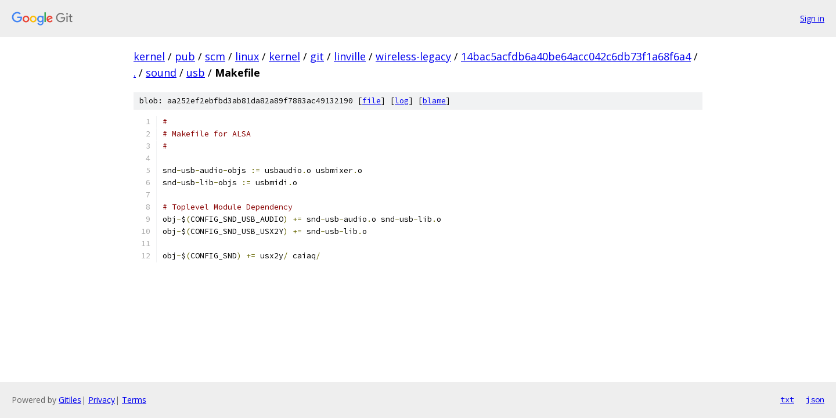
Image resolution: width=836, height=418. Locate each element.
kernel (149, 56)
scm (215, 56)
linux (247, 56)
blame (434, 101)
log (402, 101)
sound (161, 73)
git (317, 56)
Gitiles (70, 399)
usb (195, 73)
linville (350, 56)
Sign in (812, 18)
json (815, 399)
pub (185, 56)
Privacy (101, 399)
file (371, 101)
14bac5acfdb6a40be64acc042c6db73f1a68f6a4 (576, 56)
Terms (134, 399)
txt (787, 399)
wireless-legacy (413, 56)
